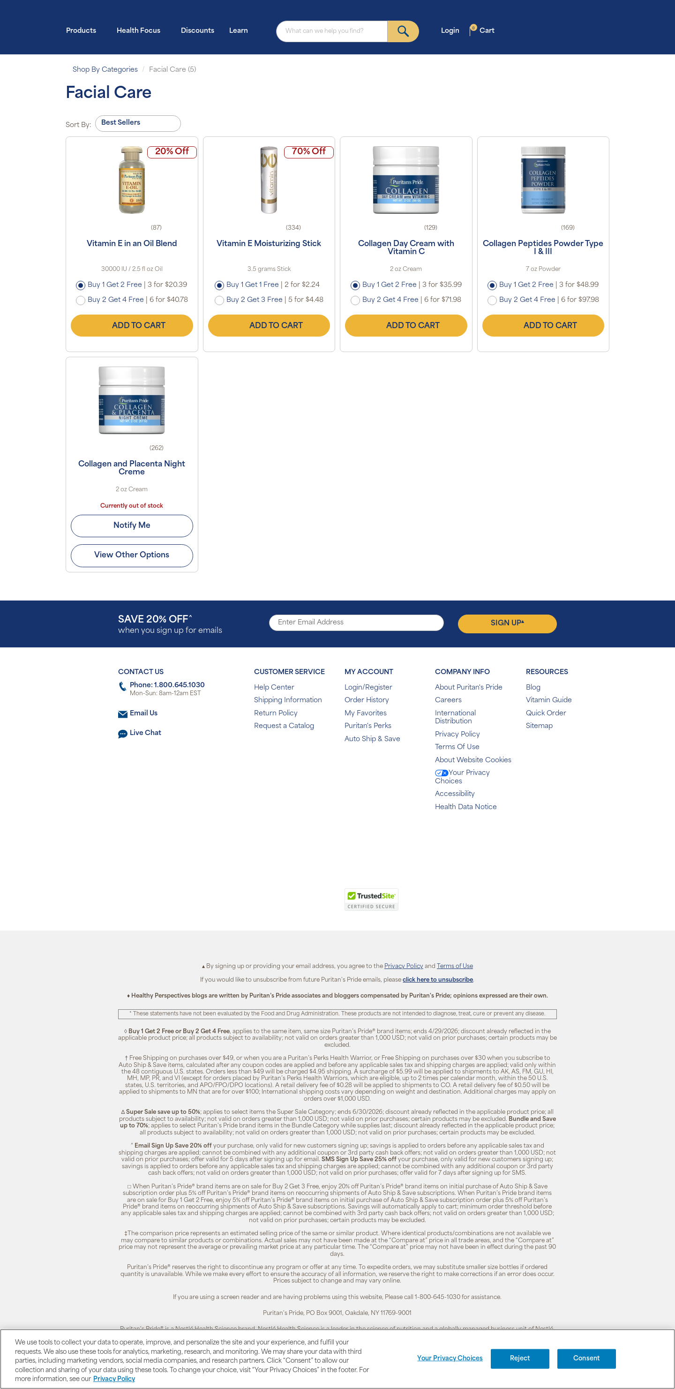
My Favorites (366, 713)
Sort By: (78, 125)
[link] (299, 904)
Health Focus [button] (141, 31)
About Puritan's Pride (468, 687)
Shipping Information (288, 700)
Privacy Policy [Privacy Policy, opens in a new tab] (114, 1379)
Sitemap (539, 726)
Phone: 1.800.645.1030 (167, 685)
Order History (367, 700)
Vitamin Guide (549, 700)
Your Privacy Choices (462, 777)
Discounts (197, 31)
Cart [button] (482, 31)
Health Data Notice (466, 807)
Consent (586, 1359)
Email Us (144, 713)
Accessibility (455, 794)
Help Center (274, 687)
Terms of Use (455, 966)
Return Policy (276, 713)
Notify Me (131, 526)
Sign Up (507, 623)
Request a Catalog (284, 726)
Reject (520, 1359)
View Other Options (132, 556)
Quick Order (546, 713)
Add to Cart (131, 325)
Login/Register (368, 687)
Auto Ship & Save (372, 739)
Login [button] (453, 31)
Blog (533, 687)
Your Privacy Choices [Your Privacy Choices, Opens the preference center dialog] (450, 1359)
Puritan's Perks (368, 726)
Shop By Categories (105, 70)
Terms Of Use (457, 747)
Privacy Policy (457, 734)
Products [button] (84, 31)
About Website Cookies (473, 760)
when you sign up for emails (170, 625)
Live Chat (145, 733)
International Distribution (455, 718)
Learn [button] (241, 31)
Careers (448, 700)
